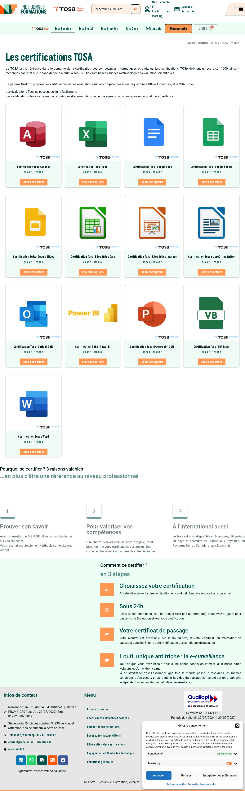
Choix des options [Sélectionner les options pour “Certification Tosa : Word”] (33, 452)
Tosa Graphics (109, 28)
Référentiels (153, 28)
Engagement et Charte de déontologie (111, 753)
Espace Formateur (98, 709)
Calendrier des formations (103, 726)
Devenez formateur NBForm (104, 735)
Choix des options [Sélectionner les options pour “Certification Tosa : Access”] (33, 182)
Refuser (186, 775)
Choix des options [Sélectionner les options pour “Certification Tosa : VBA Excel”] (211, 361)
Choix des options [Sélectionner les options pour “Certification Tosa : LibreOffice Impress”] (152, 272)
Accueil (191, 43)
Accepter (159, 775)
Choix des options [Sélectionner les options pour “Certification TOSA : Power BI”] (93, 361)
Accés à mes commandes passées (108, 718)
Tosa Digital (86, 28)
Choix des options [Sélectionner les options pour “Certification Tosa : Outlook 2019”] (33, 361)
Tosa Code (132, 28)
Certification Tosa (208, 43)
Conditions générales (100, 762)
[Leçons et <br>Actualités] (177, 9)
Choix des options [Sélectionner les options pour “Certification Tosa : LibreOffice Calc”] (93, 272)
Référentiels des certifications (106, 744)
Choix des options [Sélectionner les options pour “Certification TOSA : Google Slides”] (33, 272)
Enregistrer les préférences (220, 775)
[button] (237, 726)
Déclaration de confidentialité (202, 784)
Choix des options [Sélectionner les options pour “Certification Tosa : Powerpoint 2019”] (152, 361)
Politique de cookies (176, 784)
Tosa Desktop (63, 28)
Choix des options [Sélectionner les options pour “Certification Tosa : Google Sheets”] (211, 182)
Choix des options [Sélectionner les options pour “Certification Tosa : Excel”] (93, 182)
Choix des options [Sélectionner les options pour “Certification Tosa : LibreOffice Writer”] (211, 272)
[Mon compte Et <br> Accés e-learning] (147, 9)
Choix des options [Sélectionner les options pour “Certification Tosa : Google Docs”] (152, 182)
